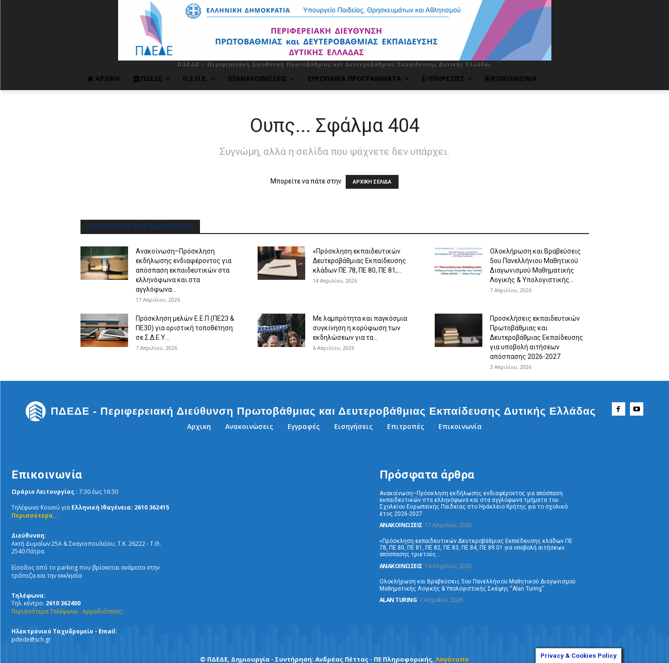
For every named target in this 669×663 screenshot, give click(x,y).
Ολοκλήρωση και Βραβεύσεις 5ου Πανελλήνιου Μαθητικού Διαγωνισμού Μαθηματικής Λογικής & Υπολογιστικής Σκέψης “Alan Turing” (477, 585)
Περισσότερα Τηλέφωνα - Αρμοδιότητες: (67, 611)
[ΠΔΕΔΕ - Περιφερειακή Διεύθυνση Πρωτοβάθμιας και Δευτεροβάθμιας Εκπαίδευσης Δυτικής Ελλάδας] (311, 411)
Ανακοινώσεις (400, 525)
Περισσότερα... (35, 515)
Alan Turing (398, 600)
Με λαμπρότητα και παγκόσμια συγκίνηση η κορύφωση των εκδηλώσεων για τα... (360, 328)
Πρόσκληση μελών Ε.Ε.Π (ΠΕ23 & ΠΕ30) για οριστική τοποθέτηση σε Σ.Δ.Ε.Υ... (185, 328)
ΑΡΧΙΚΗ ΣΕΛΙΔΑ (372, 182)
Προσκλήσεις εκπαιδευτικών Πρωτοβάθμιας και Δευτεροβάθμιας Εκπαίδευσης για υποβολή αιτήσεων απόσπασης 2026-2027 (536, 337)
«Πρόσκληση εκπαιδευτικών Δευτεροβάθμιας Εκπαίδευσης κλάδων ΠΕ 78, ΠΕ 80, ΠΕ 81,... (359, 260)
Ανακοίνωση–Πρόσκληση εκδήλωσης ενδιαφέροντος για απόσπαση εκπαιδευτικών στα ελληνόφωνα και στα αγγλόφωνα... (183, 270)
